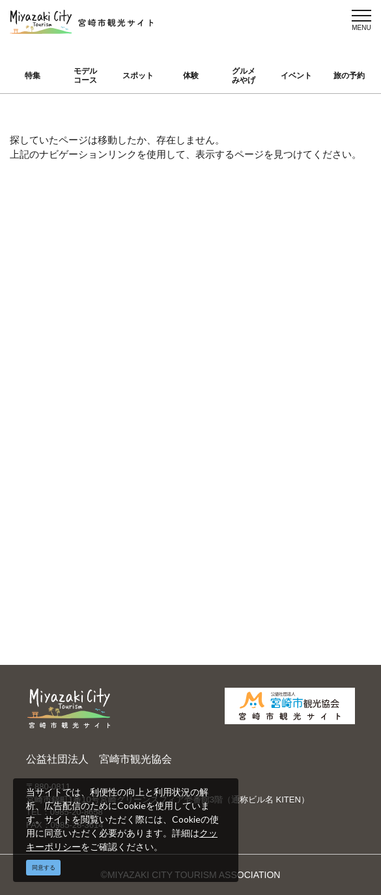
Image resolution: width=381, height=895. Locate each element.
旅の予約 (349, 75)
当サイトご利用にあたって (151, 438)
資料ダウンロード (153, 504)
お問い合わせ (149, 548)
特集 (32, 75)
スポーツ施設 (324, 388)
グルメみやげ (243, 75)
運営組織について (153, 373)
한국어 (223, 407)
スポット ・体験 (62, 395)
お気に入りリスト (65, 504)
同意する (43, 867)
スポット (138, 75)
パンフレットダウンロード (151, 471)
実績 (306, 369)
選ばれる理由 (324, 350)
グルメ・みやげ (66, 421)
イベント (296, 75)
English (225, 350)
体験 (191, 75)
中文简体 (228, 369)
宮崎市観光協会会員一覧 (151, 406)
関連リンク (144, 529)
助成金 (310, 426)
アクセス (52, 478)
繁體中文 (228, 388)
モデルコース (85, 75)
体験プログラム (329, 407)
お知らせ (52, 529)
